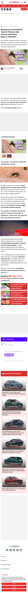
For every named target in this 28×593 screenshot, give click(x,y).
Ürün (14, 6)
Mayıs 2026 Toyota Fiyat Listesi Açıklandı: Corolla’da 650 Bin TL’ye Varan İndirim (13, 549)
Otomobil (23, 6)
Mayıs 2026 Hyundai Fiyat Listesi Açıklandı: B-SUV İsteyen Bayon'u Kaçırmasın (11, 568)
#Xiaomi (18, 13)
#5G (2, 13)
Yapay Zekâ (4, 6)
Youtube (3, 309)
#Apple (6, 13)
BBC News (12, 276)
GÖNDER (9, 355)
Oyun (18, 6)
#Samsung (11, 13)
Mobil (9, 6)
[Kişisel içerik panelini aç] (24, 9)
